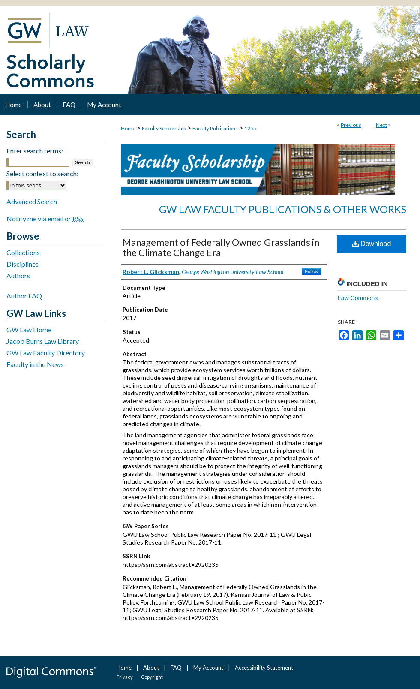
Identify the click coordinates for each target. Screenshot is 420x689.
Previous (351, 125)
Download (371, 243)
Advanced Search (31, 201)
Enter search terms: (34, 151)
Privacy (125, 677)
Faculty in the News (35, 364)
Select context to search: (42, 173)
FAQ (176, 667)
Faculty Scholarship (164, 128)
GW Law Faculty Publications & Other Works (282, 209)
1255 (250, 128)
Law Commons (358, 298)
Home (128, 128)
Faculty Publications (215, 128)
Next (381, 125)
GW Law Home (28, 329)
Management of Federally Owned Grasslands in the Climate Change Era (221, 247)
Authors (18, 275)
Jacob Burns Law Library (42, 341)
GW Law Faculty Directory (45, 353)
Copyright (152, 677)
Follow (311, 271)
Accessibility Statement (264, 667)
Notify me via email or (45, 218)
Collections (23, 252)
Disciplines (22, 264)
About (151, 667)
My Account (208, 667)
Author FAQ (24, 296)
